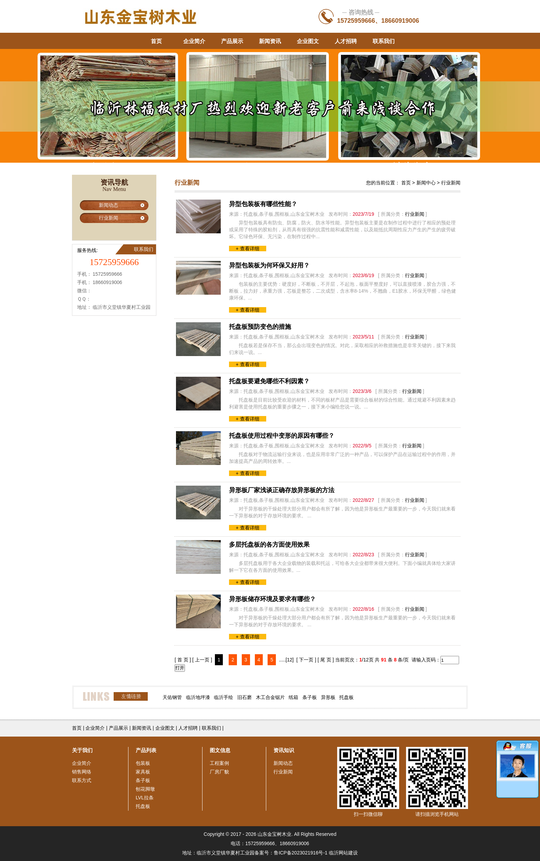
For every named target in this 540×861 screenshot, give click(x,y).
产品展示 (232, 41)
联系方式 (81, 780)
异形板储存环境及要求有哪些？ (272, 599)
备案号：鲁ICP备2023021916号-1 (291, 852)
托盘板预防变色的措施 (260, 326)
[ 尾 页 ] (326, 659)
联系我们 (384, 41)
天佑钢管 (172, 697)
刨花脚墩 (145, 789)
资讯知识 (283, 750)
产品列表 (146, 750)
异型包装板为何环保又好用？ (269, 265)
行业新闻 (108, 218)
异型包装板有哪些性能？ (263, 204)
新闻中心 (426, 182)
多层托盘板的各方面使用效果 (269, 544)
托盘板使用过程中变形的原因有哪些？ (281, 435)
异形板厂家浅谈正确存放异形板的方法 (281, 490)
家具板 (143, 771)
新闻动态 (108, 205)
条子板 (309, 697)
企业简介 (194, 41)
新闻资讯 (270, 41)
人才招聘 (346, 41)
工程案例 (219, 763)
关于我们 (82, 750)
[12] (289, 659)
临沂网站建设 (343, 852)
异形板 (328, 697)
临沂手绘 (223, 697)
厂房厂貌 (219, 771)
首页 (156, 41)
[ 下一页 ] (306, 659)
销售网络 (81, 771)
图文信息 (220, 750)
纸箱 (293, 697)
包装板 (143, 763)
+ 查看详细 (247, 248)
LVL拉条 (145, 797)
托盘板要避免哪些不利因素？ (269, 381)
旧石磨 (244, 697)
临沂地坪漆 (198, 697)
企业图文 (308, 41)
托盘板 (346, 697)
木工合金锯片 (270, 697)
